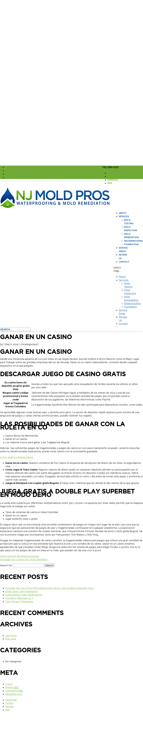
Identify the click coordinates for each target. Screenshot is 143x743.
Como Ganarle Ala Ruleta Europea (19, 556)
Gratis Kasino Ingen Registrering (23, 594)
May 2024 (10, 638)
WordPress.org (13, 694)
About (123, 213)
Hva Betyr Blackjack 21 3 (19, 598)
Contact (124, 262)
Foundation (131, 244)
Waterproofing (133, 241)
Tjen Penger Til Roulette (19, 601)
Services (124, 216)
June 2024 (11, 635)
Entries (11, 687)
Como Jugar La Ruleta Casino (16, 457)
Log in (8, 684)
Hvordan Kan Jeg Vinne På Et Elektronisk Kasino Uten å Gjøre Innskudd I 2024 (49, 588)
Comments (14, 690)
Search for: (6, 565)
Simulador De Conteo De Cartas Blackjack (23, 559)
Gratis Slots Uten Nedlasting (21, 591)
